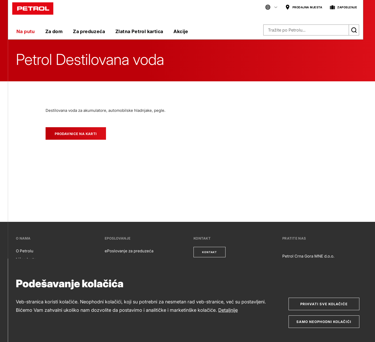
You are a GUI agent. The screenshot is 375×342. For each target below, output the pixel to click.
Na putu (25, 31)
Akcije (180, 31)
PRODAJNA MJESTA (303, 7)
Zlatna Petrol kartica (139, 31)
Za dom (54, 31)
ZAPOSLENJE (343, 7)
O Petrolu (24, 250)
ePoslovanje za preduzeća (129, 250)
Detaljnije (228, 310)
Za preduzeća (89, 31)
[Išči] (354, 30)
